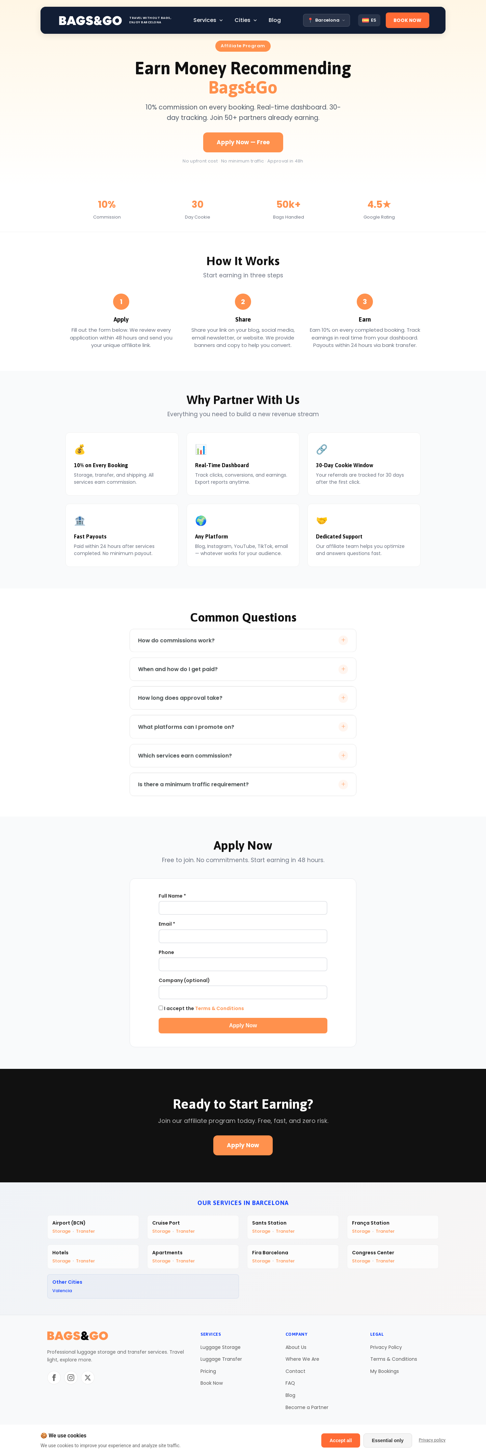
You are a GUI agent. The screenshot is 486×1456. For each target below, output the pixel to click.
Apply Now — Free (243, 142)
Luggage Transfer (221, 1362)
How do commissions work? (243, 646)
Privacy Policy (386, 1350)
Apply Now (243, 1027)
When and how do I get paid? (243, 675)
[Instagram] (71, 1380)
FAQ (290, 1386)
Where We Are (302, 1362)
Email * (167, 925)
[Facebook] (54, 1380)
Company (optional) (184, 981)
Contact (295, 1374)
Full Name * (172, 897)
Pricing (208, 1374)
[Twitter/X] (87, 1380)
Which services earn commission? (243, 762)
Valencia (63, 1293)
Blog (290, 1398)
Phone (166, 953)
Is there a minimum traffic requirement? (243, 791)
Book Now (211, 1386)
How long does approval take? (243, 704)
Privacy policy (432, 1439)
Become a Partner (307, 1410)
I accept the (201, 1009)
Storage (62, 1233)
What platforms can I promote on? (243, 733)
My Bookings (384, 1374)
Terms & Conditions (219, 1009)
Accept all (340, 1440)
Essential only (388, 1440)
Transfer (86, 1233)
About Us (296, 1350)
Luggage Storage (220, 1350)
